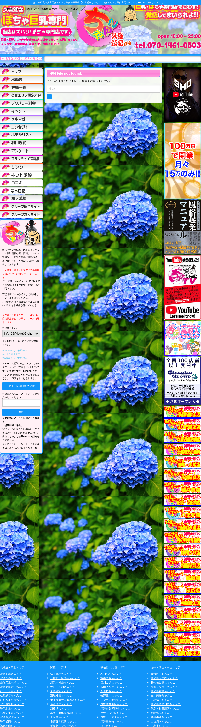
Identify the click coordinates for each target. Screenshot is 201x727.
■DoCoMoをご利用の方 (14, 350)
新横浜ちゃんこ (59, 708)
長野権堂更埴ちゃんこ (114, 704)
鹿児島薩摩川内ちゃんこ (166, 704)
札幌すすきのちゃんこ (13, 713)
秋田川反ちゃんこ (11, 691)
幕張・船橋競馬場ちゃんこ (66, 713)
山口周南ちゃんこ (161, 721)
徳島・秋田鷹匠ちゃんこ (166, 708)
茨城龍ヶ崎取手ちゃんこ (65, 678)
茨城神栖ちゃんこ (61, 695)
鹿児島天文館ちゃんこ (164, 678)
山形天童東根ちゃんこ (13, 682)
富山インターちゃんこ (114, 687)
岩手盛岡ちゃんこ (11, 721)
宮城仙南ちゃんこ (11, 674)
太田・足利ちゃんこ (62, 687)
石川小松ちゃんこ (111, 674)
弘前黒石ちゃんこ (11, 695)
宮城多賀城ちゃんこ (12, 717)
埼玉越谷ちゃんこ (61, 674)
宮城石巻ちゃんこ (11, 678)
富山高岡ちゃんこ (111, 678)
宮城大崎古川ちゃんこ (13, 687)
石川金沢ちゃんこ (111, 682)
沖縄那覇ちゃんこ (161, 717)
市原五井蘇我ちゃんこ (63, 721)
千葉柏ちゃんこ (59, 717)
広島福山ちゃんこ (161, 700)
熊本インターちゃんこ (164, 687)
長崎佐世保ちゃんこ (163, 682)
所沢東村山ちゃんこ (62, 682)
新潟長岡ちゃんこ (111, 691)
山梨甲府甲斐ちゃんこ (114, 700)
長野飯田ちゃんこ (111, 695)
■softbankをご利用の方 (14, 357)
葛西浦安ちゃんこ (61, 704)
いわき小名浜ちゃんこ (13, 700)
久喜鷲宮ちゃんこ (61, 691)
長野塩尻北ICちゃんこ (113, 713)
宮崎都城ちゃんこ (161, 713)
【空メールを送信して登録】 (21, 386)
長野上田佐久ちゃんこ (114, 717)
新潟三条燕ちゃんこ (112, 721)
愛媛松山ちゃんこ (161, 674)
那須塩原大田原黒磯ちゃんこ (67, 700)
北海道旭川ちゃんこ (12, 704)
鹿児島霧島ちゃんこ (163, 691)
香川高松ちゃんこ (161, 695)
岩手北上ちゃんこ (11, 708)
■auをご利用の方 (11, 354)
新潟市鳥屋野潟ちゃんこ (115, 708)
